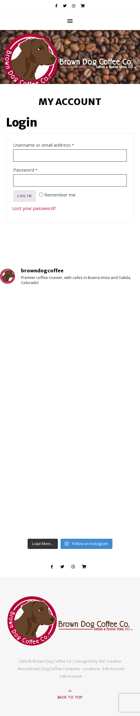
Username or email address (53, 144)
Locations (91, 668)
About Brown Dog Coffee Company (48, 668)
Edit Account (113, 668)
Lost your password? (34, 208)
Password (35, 169)
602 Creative (110, 661)
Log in (24, 196)
